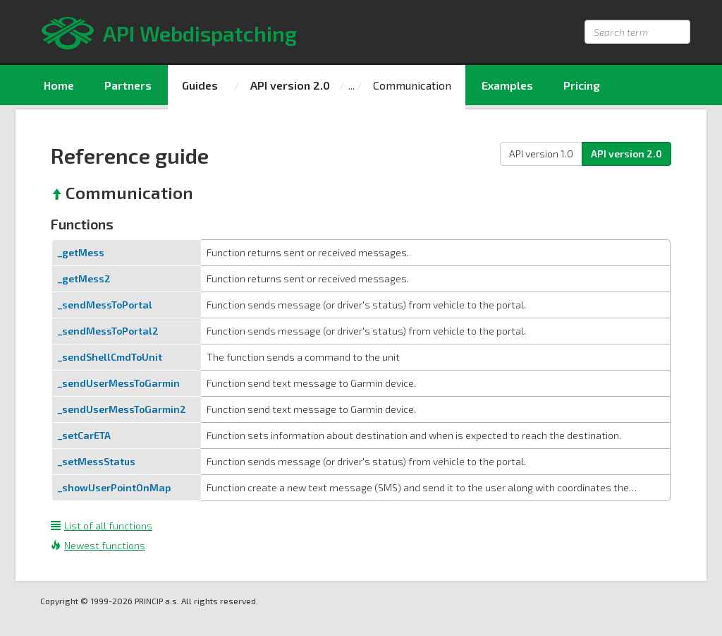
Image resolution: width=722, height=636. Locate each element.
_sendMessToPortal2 (108, 331)
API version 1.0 (541, 154)
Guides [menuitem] (200, 85)
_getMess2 (84, 278)
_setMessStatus (96, 461)
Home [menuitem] (59, 85)
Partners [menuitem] (128, 85)
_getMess (81, 252)
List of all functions (101, 526)
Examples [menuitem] (507, 85)
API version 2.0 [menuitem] (290, 85)
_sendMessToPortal (105, 305)
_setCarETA (84, 435)
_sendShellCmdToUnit (110, 357)
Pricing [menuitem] (581, 85)
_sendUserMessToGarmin (119, 383)
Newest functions (98, 545)
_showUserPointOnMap (114, 487)
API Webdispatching (200, 33)
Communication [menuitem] (412, 85)
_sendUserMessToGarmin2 (122, 409)
